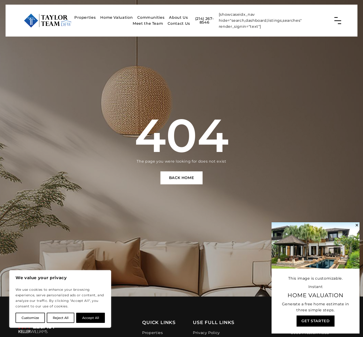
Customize (30, 318)
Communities (150, 16)
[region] (60, 299)
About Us (178, 16)
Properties (85, 16)
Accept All (90, 318)
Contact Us (179, 22)
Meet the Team (148, 22)
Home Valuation (116, 16)
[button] (357, 225)
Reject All (61, 318)
